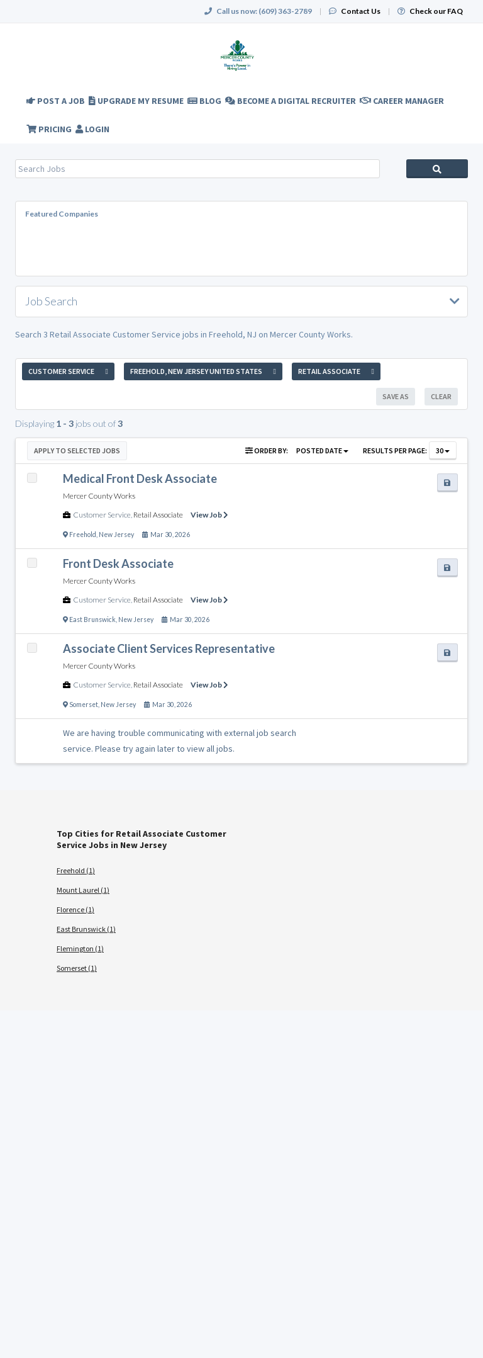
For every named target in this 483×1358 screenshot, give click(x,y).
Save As (395, 396)
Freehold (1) (76, 870)
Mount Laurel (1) (83, 890)
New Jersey (116, 534)
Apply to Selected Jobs (77, 450)
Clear (441, 396)
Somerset (83, 704)
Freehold (82, 534)
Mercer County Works (99, 496)
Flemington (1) (80, 948)
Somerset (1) (77, 968)
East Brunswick (92, 619)
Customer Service (102, 514)
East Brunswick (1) (86, 929)
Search (437, 168)
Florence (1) (75, 909)
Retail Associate (158, 514)
